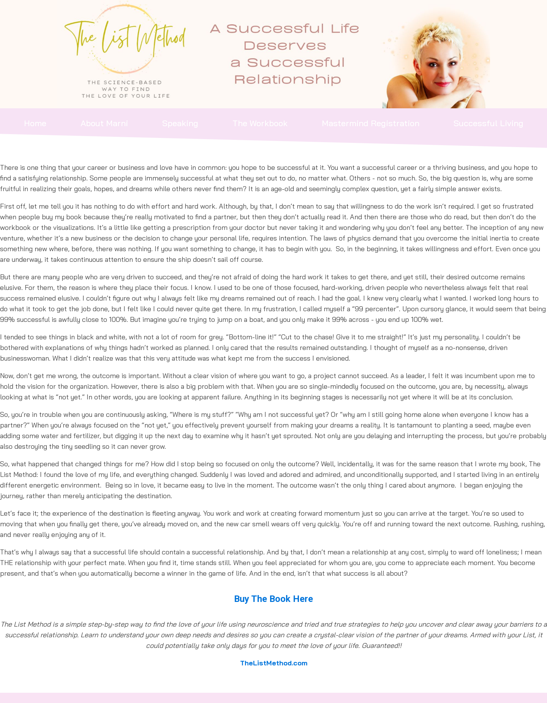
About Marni (104, 123)
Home (35, 123)
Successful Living (488, 123)
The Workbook (260, 123)
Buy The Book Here (273, 599)
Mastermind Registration (370, 123)
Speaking (180, 123)
